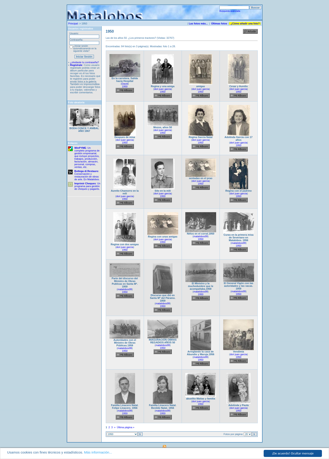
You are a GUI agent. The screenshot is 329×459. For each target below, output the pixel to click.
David (125, 83)
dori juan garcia (162, 89)
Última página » (125, 427)
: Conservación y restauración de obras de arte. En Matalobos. (87, 175)
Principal (73, 23)
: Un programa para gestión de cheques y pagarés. (87, 186)
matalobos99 (201, 236)
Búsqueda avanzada (229, 11)
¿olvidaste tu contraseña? (84, 62)
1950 (124, 86)
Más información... (98, 453)
